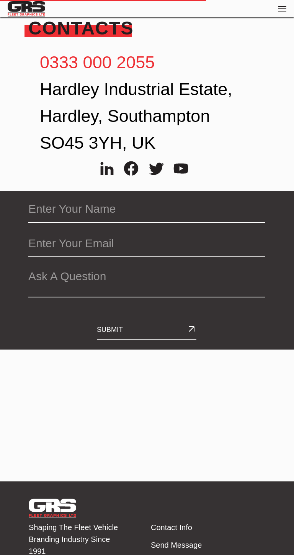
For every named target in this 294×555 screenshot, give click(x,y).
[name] (146, 209)
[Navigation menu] (282, 8)
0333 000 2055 (97, 62)
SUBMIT (110, 329)
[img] (107, 168)
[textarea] (146, 281)
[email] (146, 243)
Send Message (176, 545)
